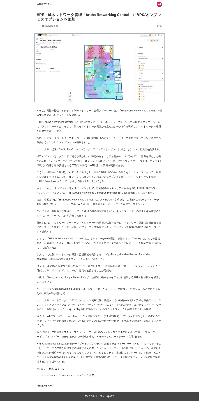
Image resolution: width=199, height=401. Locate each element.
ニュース (59, 369)
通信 (51, 369)
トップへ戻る (156, 387)
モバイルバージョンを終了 (99, 396)
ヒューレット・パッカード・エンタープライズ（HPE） (69, 375)
